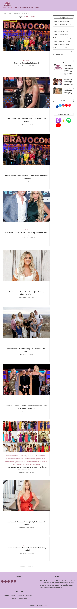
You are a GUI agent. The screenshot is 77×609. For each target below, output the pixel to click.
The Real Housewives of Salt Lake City (62, 51)
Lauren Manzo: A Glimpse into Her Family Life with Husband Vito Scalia (68, 82)
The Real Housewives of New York (61, 41)
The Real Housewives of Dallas (60, 28)
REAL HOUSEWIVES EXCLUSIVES (41, 3)
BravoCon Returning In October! (26, 63)
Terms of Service (23, 600)
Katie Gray (22, 475)
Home (16, 3)
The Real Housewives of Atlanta (61, 21)
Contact (13, 596)
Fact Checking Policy (18, 598)
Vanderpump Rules (58, 54)
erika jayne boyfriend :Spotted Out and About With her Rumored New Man (69, 91)
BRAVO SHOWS (24, 3)
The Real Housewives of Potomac (61, 47)
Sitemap (14, 600)
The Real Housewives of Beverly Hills (62, 24)
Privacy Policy (30, 598)
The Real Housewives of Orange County (62, 44)
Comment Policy (7, 598)
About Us (38, 7)
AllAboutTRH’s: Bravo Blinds (23, 7)
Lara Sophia (23, 66)
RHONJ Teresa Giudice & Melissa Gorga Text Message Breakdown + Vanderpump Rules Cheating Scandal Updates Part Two (68, 70)
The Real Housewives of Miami (60, 34)
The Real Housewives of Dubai (60, 31)
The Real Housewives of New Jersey (62, 38)
